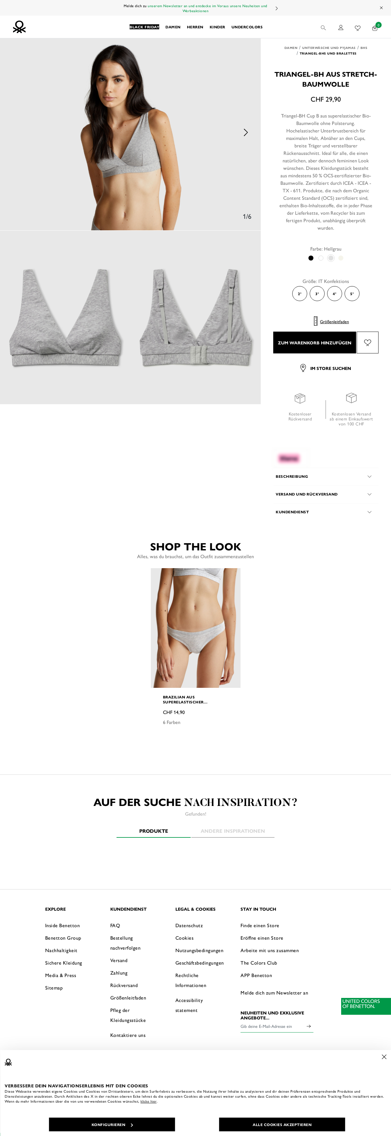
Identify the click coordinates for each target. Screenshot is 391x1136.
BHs (364, 48)
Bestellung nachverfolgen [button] (125, 942)
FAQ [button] (115, 925)
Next (276, 8)
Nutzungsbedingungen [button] (199, 950)
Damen (291, 48)
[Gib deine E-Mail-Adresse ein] (272, 1026)
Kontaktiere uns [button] (128, 1034)
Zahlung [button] (119, 972)
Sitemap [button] (54, 987)
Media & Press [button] (60, 975)
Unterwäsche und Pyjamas (329, 48)
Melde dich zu (136, 5)
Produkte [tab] (153, 830)
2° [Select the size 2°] (300, 293)
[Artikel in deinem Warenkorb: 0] (375, 27)
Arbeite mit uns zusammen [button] (270, 950)
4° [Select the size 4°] (334, 293)
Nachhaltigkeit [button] (61, 950)
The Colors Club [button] (259, 962)
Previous (15, 132)
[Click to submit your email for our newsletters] (308, 1026)
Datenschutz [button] (189, 925)
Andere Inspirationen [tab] (233, 830)
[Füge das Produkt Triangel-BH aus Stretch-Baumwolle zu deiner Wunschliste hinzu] (368, 342)
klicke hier (149, 1101)
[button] (144, 27)
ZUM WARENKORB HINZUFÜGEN (314, 342)
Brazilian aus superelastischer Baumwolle (183, 699)
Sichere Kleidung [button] (63, 962)
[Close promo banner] (381, 8)
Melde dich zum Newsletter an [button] (274, 992)
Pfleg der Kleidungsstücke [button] (128, 1014)
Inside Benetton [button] (62, 925)
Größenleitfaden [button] (128, 997)
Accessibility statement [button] (189, 1005)
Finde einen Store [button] (260, 925)
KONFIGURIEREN (112, 1124)
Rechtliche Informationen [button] (191, 980)
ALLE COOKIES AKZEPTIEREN (282, 1124)
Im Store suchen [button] (325, 368)
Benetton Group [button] (63, 937)
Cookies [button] (184, 937)
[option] (130, 132)
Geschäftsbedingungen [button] (199, 962)
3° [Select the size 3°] (317, 293)
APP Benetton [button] (256, 975)
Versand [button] (119, 960)
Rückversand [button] (124, 985)
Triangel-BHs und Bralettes (328, 53)
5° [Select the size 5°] (352, 293)
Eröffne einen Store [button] (262, 937)
